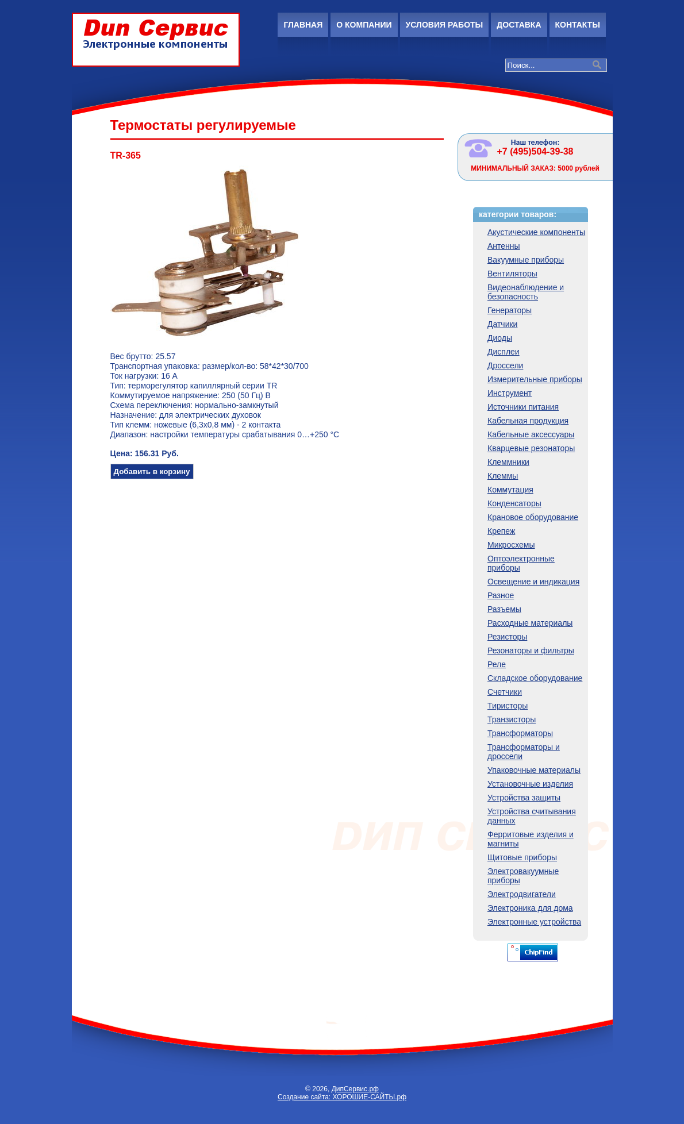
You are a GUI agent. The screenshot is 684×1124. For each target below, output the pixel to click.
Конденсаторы (514, 503)
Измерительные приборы (534, 379)
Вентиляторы (512, 273)
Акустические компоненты (536, 232)
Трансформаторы (520, 733)
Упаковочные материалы (534, 770)
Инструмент (509, 393)
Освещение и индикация (533, 581)
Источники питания (523, 406)
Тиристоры (507, 705)
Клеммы (502, 475)
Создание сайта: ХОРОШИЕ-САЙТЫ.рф (342, 1097)
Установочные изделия (530, 783)
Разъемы (504, 609)
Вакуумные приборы (525, 259)
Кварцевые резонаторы (531, 448)
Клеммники (508, 462)
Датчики (502, 324)
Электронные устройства (534, 921)
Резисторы (507, 636)
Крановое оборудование (532, 517)
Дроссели (505, 365)
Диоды (499, 337)
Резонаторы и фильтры (530, 650)
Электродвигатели (521, 894)
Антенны (503, 246)
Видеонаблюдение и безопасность (525, 292)
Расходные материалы (529, 623)
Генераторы (509, 310)
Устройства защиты (523, 797)
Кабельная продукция (527, 420)
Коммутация (510, 489)
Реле (496, 664)
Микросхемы (511, 544)
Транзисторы (511, 719)
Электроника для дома (530, 908)
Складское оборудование (534, 678)
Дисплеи (503, 351)
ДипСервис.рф (355, 1089)
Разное (500, 595)
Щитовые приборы (522, 857)
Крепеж (501, 531)
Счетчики (504, 691)
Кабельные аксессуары (530, 434)
